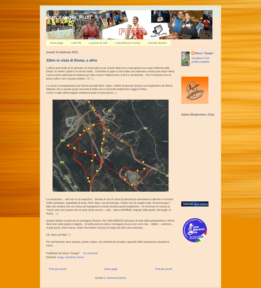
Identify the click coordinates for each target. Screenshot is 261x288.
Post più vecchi (163, 269)
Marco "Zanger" (204, 53)
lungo (60, 257)
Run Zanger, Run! (69, 17)
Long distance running (127, 42)
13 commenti (90, 253)
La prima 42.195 (98, 42)
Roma (80, 257)
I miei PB (76, 42)
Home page (56, 42)
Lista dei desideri (157, 42)
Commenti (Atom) (116, 277)
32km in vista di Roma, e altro (71, 60)
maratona (70, 257)
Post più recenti (58, 269)
